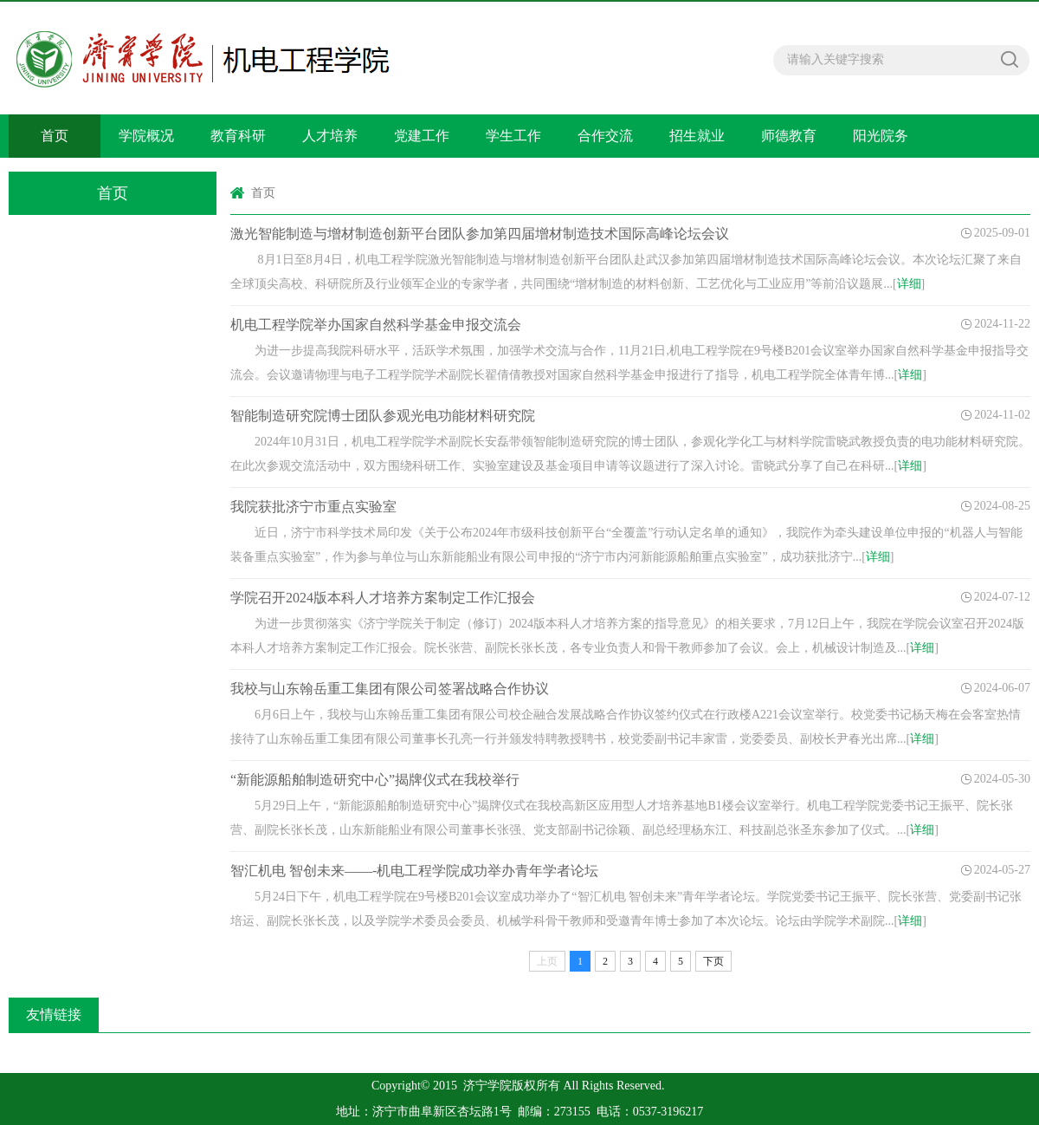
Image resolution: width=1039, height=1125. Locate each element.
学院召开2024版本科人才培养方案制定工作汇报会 (382, 597)
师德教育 (788, 135)
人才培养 (330, 135)
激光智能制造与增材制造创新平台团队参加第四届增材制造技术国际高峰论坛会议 (479, 233)
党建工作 (421, 135)
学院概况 (146, 135)
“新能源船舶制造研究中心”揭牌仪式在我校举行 (375, 779)
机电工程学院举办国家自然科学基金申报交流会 (375, 324)
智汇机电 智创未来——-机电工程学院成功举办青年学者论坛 (414, 870)
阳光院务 (880, 135)
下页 (713, 961)
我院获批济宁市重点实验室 (313, 506)
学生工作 (513, 135)
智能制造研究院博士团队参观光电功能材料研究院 (382, 415)
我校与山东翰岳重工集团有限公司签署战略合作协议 (389, 688)
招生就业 (697, 135)
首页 (54, 135)
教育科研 (238, 135)
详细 (909, 283)
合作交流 (605, 135)
